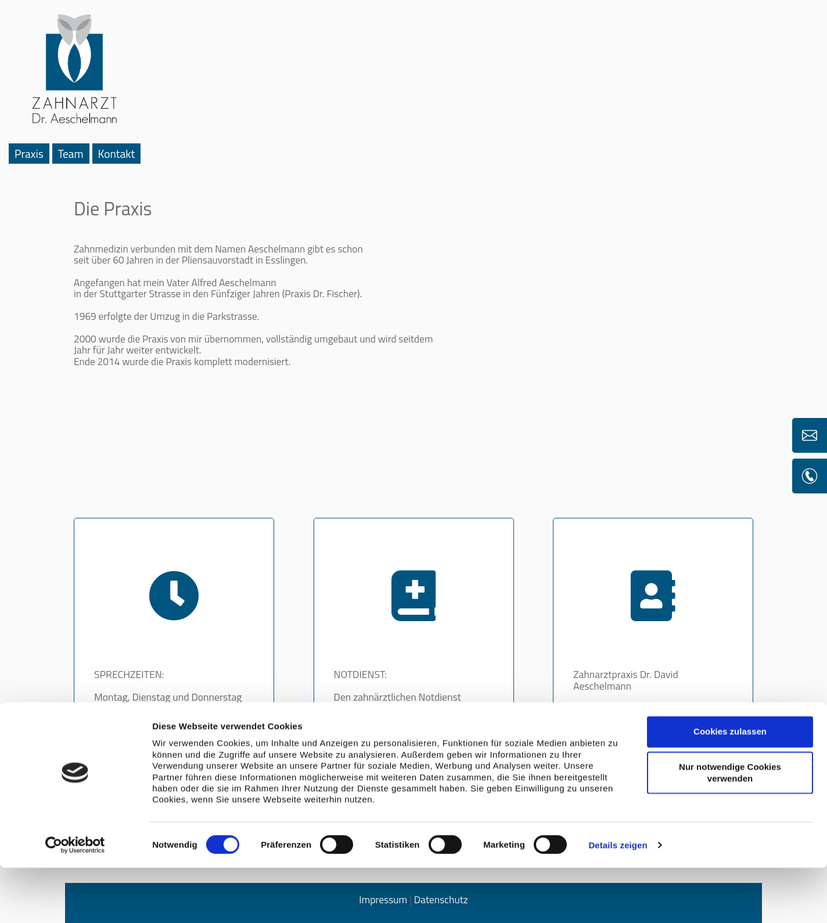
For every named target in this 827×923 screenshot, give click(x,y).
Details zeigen (617, 900)
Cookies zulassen (730, 787)
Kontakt (116, 153)
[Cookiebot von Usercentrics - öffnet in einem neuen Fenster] (75, 900)
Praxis (29, 153)
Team (71, 153)
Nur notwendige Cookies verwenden (730, 827)
